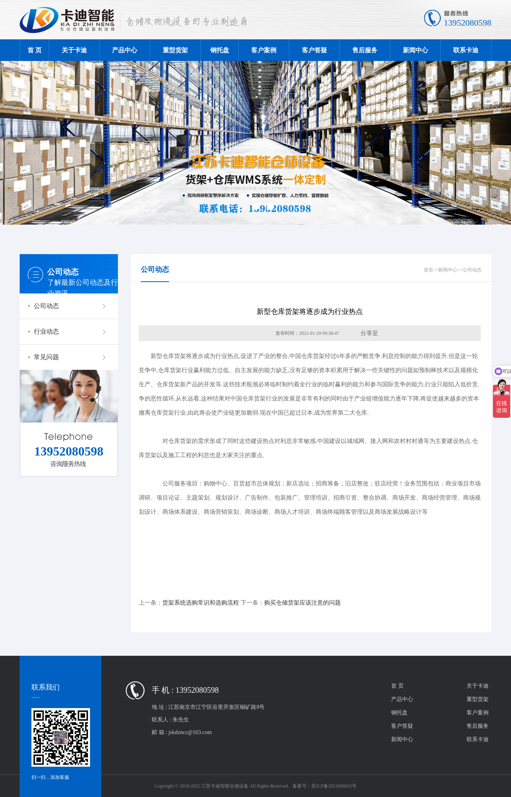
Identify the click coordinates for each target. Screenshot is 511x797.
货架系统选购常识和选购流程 (200, 603)
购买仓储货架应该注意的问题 (302, 603)
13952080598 (467, 23)
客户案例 (263, 50)
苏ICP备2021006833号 (334, 786)
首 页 (35, 50)
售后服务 (364, 50)
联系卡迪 (465, 50)
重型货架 (175, 50)
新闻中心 (415, 50)
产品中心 (124, 50)
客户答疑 (314, 50)
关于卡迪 (74, 50)
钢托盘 (219, 50)
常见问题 (71, 357)
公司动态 (71, 306)
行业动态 (71, 331)
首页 (428, 270)
